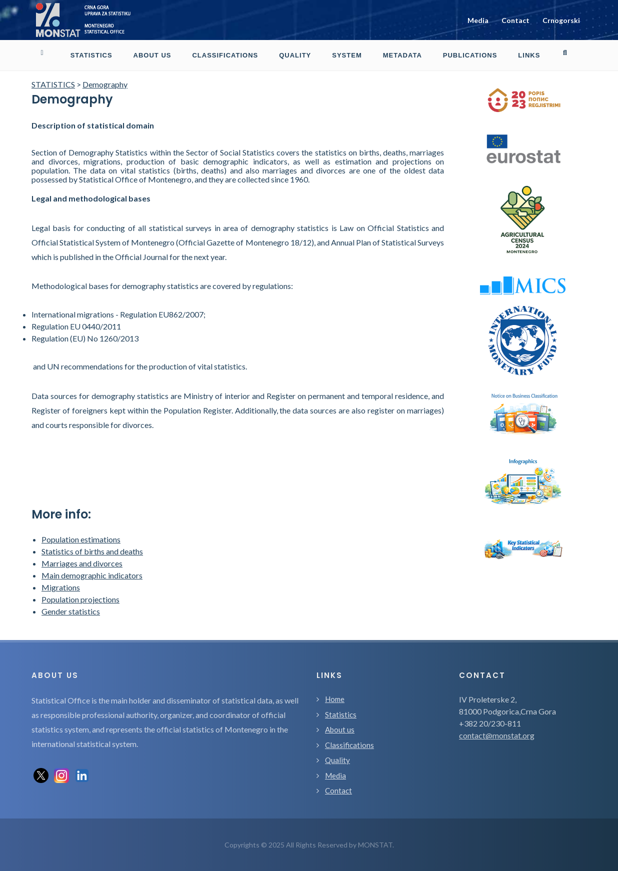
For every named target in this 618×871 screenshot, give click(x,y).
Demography (105, 84)
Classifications (349, 745)
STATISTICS (53, 84)
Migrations (61, 587)
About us (339, 729)
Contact (516, 20)
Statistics (340, 714)
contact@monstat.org (496, 735)
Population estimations (81, 539)
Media (478, 20)
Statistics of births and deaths (92, 551)
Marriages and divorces (82, 563)
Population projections (81, 599)
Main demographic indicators (92, 575)
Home (334, 699)
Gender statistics (71, 611)
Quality (337, 760)
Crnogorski (561, 20)
